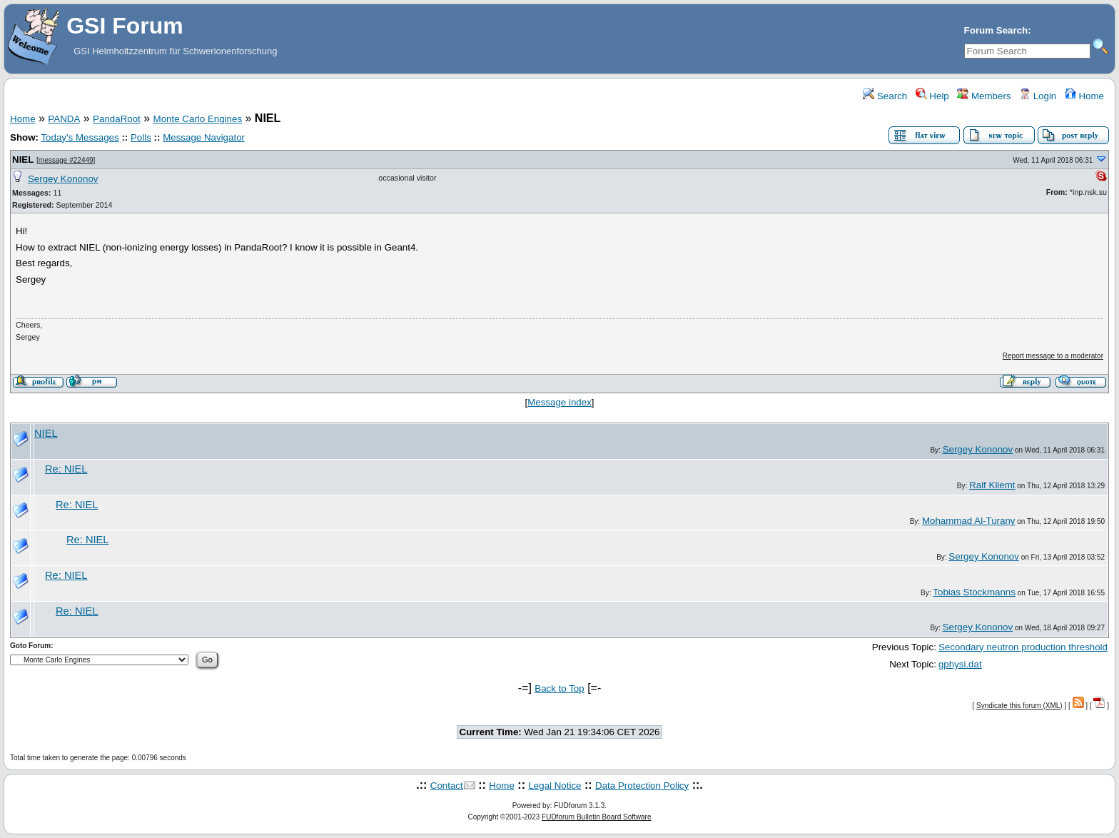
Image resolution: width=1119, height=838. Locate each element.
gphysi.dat (960, 664)
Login (1037, 96)
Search (885, 96)
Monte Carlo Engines (197, 118)
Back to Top (559, 688)
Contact (446, 785)
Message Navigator (204, 137)
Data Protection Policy (642, 785)
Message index (559, 402)
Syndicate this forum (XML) (1019, 706)
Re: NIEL (66, 469)
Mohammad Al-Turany (969, 520)
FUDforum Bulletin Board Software (596, 817)
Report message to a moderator (1053, 356)
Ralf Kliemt (992, 485)
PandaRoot (117, 118)
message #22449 (66, 160)
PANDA (64, 118)
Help (932, 96)
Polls (141, 137)
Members (984, 96)
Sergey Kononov (63, 178)
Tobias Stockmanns (974, 592)
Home (1084, 96)
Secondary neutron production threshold (1023, 647)
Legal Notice (554, 785)
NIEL (23, 159)
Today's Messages (79, 137)
